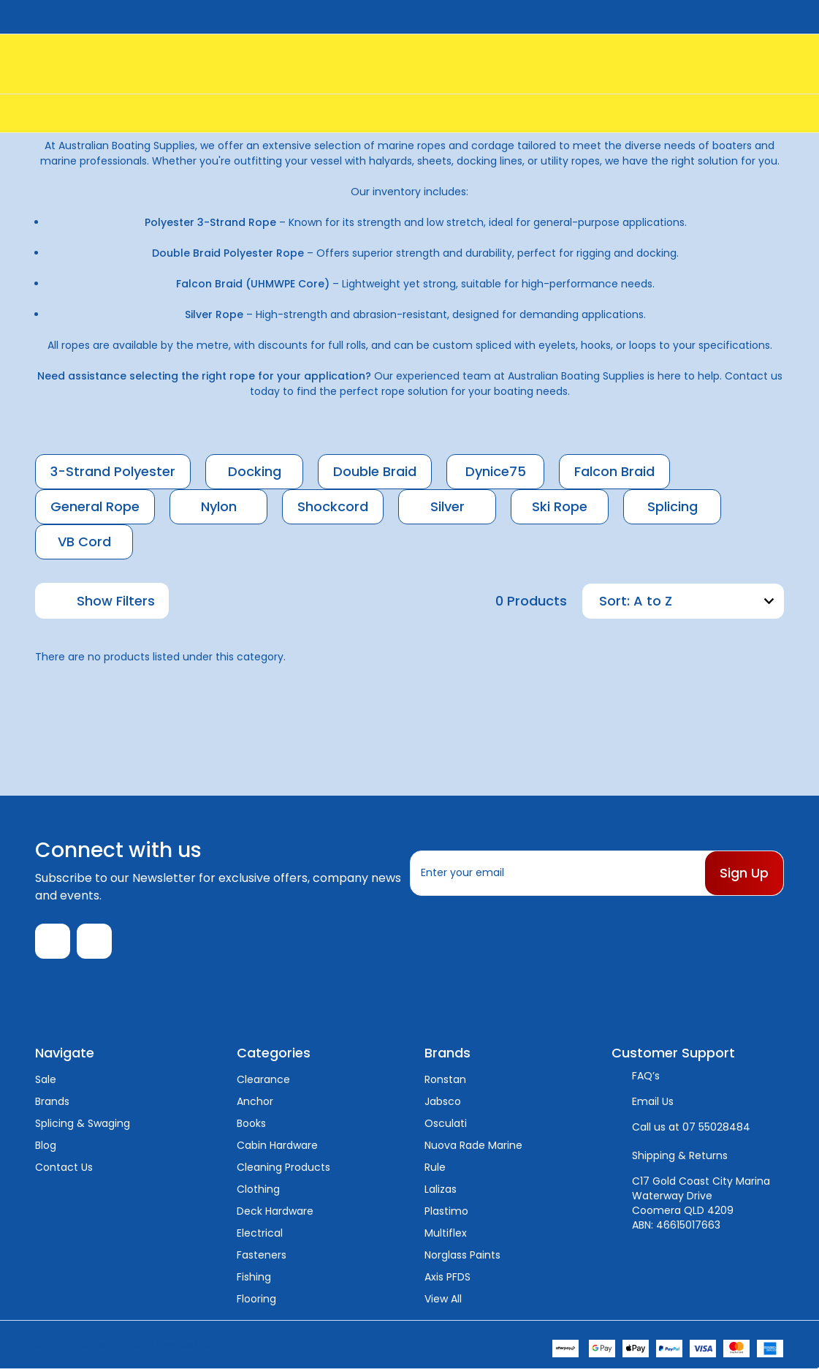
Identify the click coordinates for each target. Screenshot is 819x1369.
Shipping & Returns (680, 1155)
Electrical (260, 1233)
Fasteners (261, 1255)
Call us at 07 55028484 (691, 1127)
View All (443, 1298)
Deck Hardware (275, 1211)
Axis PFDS (447, 1277)
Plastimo (446, 1211)
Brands (52, 1101)
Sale (45, 1079)
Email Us (653, 1101)
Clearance (263, 1079)
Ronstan (445, 1079)
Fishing (254, 1277)
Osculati (445, 1123)
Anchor (255, 1101)
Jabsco (442, 1101)
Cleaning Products (283, 1167)
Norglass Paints (462, 1255)
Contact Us (64, 1167)
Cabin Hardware (277, 1145)
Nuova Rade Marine (473, 1145)
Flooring (256, 1298)
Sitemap (219, 1344)
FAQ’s (646, 1075)
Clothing (258, 1189)
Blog (45, 1145)
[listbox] (707, 601)
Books (251, 1123)
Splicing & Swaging (82, 1123)
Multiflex (445, 1233)
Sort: (614, 601)
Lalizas (440, 1189)
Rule (435, 1167)
